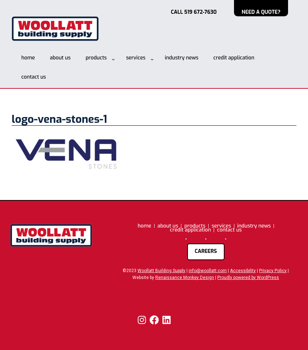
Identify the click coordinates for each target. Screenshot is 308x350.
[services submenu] (152, 59)
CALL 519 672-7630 (194, 12)
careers (206, 251)
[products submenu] (113, 59)
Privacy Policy (273, 270)
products (96, 57)
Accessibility (243, 270)
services (135, 57)
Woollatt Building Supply (161, 270)
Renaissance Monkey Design (184, 277)
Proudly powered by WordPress (248, 277)
